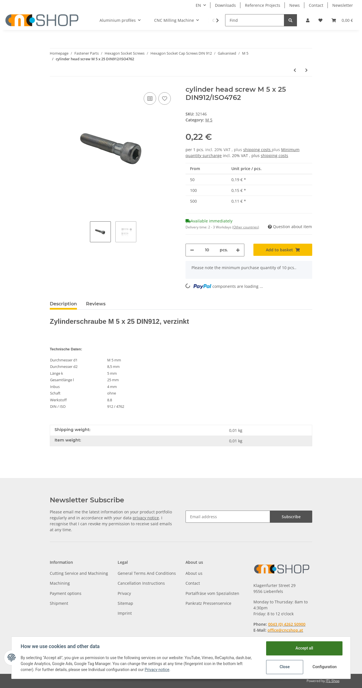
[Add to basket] (282, 250)
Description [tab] (63, 304)
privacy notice (146, 517)
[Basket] (342, 20)
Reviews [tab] (95, 304)
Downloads (225, 5)
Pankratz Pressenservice (208, 603)
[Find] (254, 20)
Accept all (304, 648)
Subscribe (291, 516)
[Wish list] (320, 20)
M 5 (208, 120)
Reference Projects (262, 5)
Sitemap (125, 603)
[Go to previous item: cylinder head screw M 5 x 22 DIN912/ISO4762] (295, 70)
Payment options (65, 593)
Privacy (124, 593)
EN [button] (198, 5)
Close (285, 667)
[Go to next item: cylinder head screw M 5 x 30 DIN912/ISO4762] (306, 70)
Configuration (325, 667)
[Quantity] (207, 250)
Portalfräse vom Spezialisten (212, 593)
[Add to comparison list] (150, 98)
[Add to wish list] (164, 98)
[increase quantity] (238, 250)
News (294, 5)
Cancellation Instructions (141, 583)
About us (194, 573)
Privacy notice (157, 669)
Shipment (59, 603)
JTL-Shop (332, 680)
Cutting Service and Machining (79, 573)
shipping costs (257, 149)
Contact (316, 5)
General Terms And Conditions (147, 573)
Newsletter (342, 5)
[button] (307, 20)
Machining (60, 583)
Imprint (125, 613)
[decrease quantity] (192, 250)
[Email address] (228, 517)
